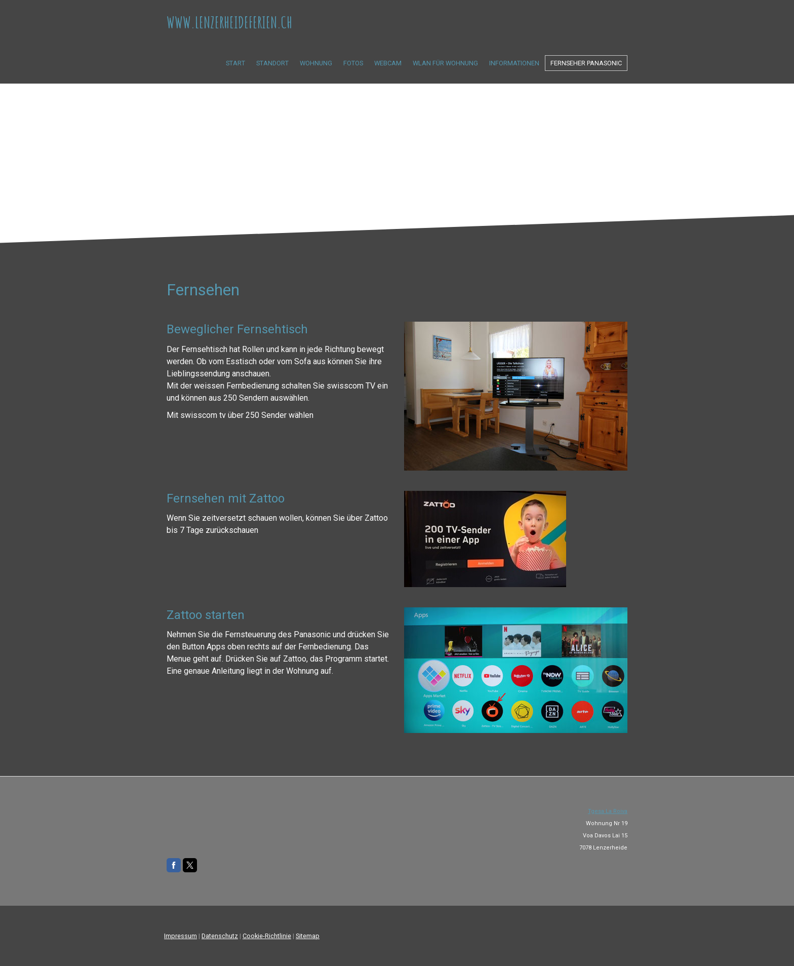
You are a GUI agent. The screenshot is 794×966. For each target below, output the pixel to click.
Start (235, 63)
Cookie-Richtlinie (267, 936)
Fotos (353, 63)
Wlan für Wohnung (445, 63)
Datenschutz (220, 936)
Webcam (388, 63)
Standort (272, 63)
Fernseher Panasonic (586, 63)
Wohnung (316, 63)
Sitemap (308, 936)
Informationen (514, 63)
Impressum (180, 936)
